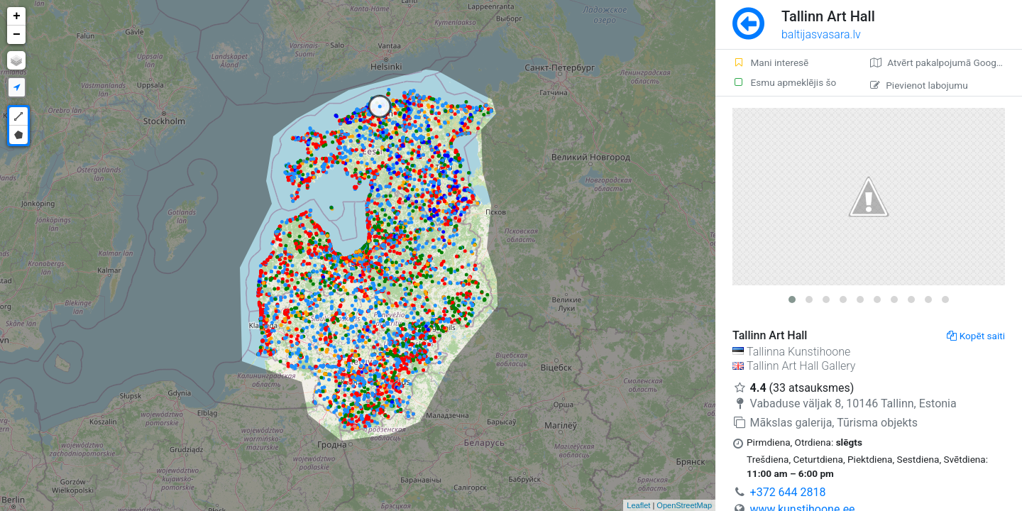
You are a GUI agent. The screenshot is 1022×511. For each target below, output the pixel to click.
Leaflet (638, 505)
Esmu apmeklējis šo (784, 82)
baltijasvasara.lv (821, 34)
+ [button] (17, 16)
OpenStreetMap (684, 505)
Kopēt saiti (976, 335)
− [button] (17, 34)
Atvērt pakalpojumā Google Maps (946, 62)
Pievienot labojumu (918, 85)
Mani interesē (770, 62)
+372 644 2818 (788, 492)
